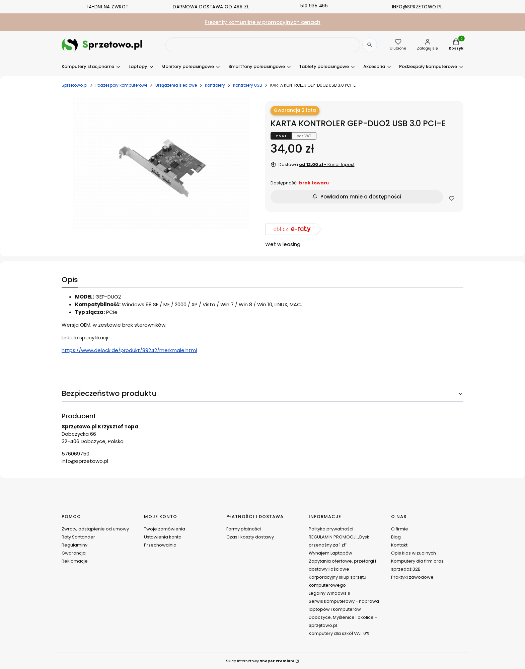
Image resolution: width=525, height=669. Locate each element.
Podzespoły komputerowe (121, 85)
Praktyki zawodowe (412, 577)
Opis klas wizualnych (413, 553)
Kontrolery (215, 85)
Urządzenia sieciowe (176, 85)
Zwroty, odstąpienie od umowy (95, 529)
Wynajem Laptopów (330, 553)
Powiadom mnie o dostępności (356, 196)
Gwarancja (74, 553)
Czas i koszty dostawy (250, 537)
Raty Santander (78, 537)
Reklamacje (75, 561)
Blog (396, 537)
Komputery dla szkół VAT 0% (339, 633)
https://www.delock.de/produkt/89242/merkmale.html (129, 350)
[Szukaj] (369, 44)
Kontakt (399, 545)
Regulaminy (74, 545)
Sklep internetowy (260, 661)
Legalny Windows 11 (329, 593)
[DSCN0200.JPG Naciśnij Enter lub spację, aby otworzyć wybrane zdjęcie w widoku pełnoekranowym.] (161, 163)
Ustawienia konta (162, 537)
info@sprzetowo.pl (85, 461)
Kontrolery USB (247, 85)
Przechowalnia (160, 545)
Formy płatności (243, 529)
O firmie (399, 529)
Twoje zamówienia (164, 529)
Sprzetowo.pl (74, 85)
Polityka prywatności (331, 529)
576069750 (75, 453)
